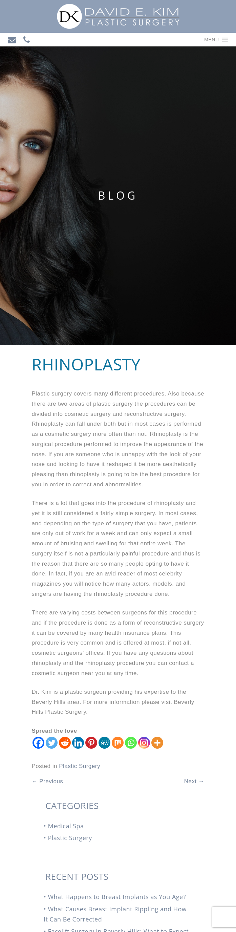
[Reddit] (65, 743)
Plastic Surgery (79, 766)
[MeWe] (104, 743)
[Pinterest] (91, 743)
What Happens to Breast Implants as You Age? (117, 897)
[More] (157, 743)
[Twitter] (52, 743)
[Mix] (118, 743)
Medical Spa (66, 826)
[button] (211, 39)
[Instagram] (144, 743)
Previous (47, 781)
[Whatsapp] (131, 743)
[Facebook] (38, 743)
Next (194, 781)
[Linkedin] (78, 743)
